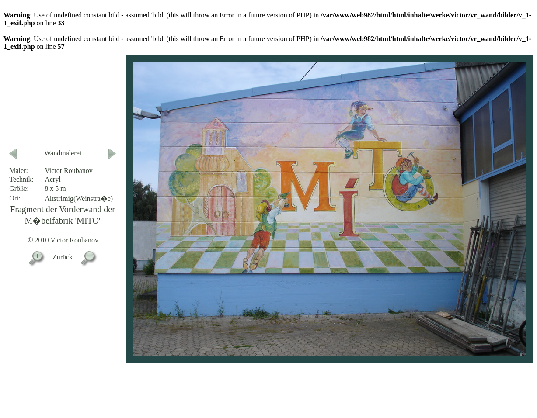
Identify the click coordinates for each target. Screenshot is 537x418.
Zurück (62, 257)
